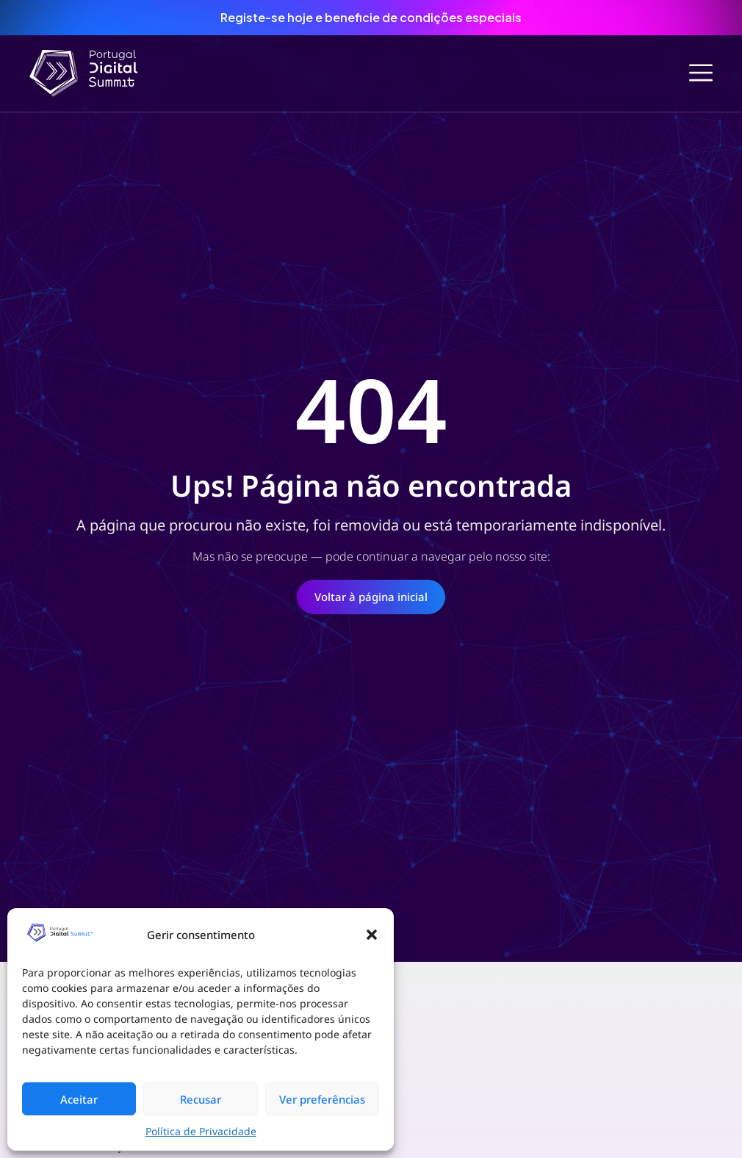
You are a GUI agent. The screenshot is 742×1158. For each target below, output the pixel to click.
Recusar (200, 1099)
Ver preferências (322, 1099)
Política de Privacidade (200, 1131)
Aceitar (79, 1099)
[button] (371, 934)
